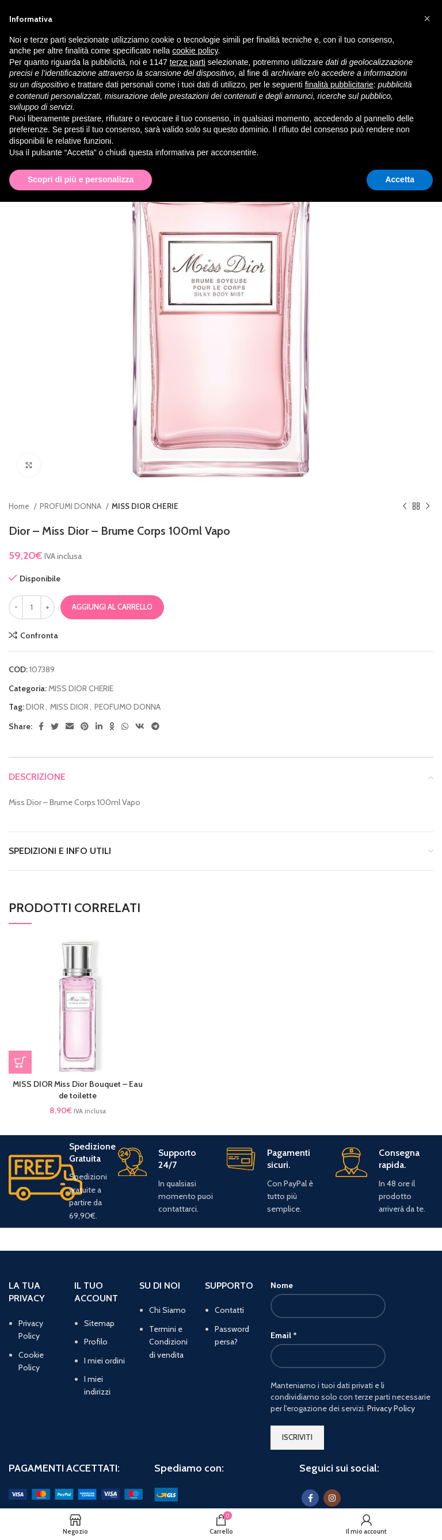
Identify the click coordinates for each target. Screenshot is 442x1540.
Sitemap (99, 1323)
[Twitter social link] (54, 726)
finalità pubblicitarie (339, 84)
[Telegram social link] (155, 726)
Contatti (229, 1310)
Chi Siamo (167, 1310)
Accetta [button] (399, 179)
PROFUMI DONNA (71, 506)
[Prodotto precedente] (404, 506)
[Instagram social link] (332, 1498)
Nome (281, 1285)
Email (283, 1335)
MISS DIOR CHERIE (145, 506)
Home (20, 506)
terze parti (187, 62)
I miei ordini (104, 1360)
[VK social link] (140, 726)
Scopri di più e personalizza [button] (81, 179)
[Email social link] (69, 726)
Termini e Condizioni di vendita (168, 1342)
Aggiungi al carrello (112, 606)
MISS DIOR (69, 707)
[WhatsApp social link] (125, 726)
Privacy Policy (391, 1408)
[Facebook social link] (41, 726)
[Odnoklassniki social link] (112, 726)
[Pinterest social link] (84, 726)
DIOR (35, 707)
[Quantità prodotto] (31, 607)
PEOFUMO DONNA (127, 707)
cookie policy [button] (195, 50)
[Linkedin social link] (99, 726)
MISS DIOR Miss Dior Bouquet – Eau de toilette (77, 1090)
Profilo (96, 1341)
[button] (20, 1062)
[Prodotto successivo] (427, 506)
